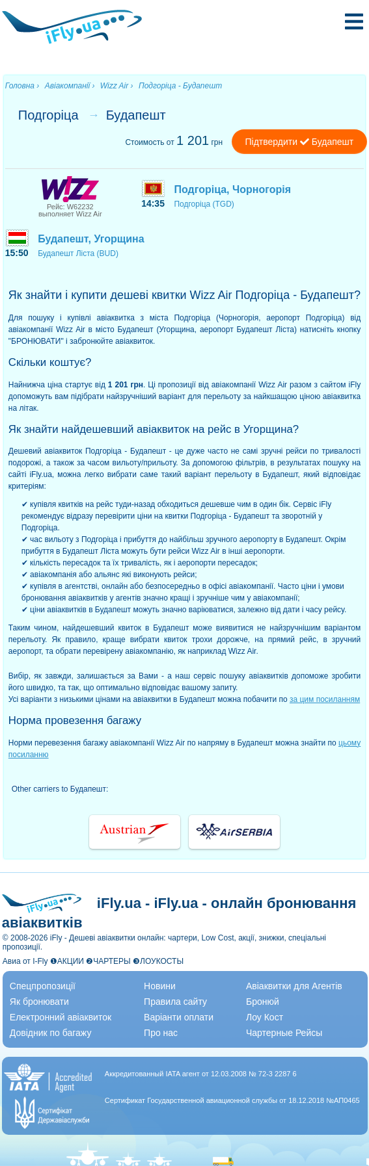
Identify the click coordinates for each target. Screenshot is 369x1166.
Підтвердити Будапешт (299, 141)
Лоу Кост (264, 1017)
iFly (56, 937)
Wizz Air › (116, 85)
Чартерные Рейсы (284, 1033)
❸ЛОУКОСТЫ (158, 961)
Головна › (22, 85)
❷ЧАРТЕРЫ (108, 961)
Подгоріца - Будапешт (180, 85)
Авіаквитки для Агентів (294, 986)
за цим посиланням (325, 699)
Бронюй (262, 1001)
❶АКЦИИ (67, 961)
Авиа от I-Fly (25, 961)
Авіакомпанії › (70, 85)
